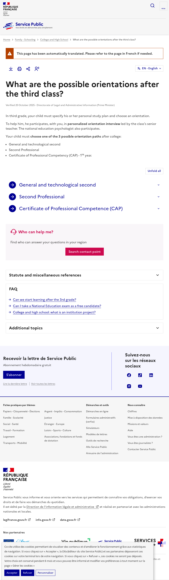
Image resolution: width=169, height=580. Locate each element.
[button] (36, 68)
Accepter (11, 573)
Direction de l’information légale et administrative (62, 507)
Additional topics (26, 328)
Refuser (27, 573)
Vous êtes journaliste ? (140, 443)
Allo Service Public (96, 447)
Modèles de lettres (96, 434)
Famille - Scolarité (13, 418)
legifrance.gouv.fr (17, 520)
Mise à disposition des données (145, 418)
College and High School (54, 39)
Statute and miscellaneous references (45, 275)
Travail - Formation (13, 430)
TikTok (140, 375)
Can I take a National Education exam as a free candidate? (57, 306)
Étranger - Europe (54, 424)
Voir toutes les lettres (43, 384)
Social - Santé (11, 424)
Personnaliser (45, 573)
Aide (130, 430)
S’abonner (13, 374)
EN (150, 68)
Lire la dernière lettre (15, 384)
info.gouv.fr (45, 520)
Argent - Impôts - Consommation (63, 411)
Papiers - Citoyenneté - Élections (21, 411)
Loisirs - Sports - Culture (57, 430)
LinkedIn (151, 375)
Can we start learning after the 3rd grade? (44, 299)
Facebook (129, 375)
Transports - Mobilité (15, 443)
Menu (163, 9)
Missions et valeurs (138, 424)
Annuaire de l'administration (102, 453)
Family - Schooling (25, 39)
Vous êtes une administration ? (145, 437)
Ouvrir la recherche (152, 5)
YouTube (140, 386)
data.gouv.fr (70, 520)
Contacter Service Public (142, 449)
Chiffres (132, 411)
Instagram (129, 386)
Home (6, 39)
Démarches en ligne (97, 411)
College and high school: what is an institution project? (54, 312)
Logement (9, 437)
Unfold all (154, 171)
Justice (48, 418)
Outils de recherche (97, 440)
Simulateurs (92, 428)
